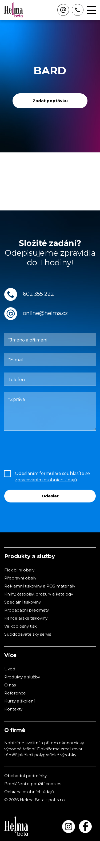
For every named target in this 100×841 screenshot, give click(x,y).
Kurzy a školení (19, 701)
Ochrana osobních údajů (29, 791)
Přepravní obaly (20, 578)
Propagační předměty (26, 610)
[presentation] (44, 449)
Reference (15, 693)
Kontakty (13, 709)
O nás (10, 685)
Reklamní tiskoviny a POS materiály (39, 586)
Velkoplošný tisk (20, 626)
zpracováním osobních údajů (46, 479)
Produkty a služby (22, 676)
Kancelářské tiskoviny (25, 618)
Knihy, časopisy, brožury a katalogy (38, 594)
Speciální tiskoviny (22, 602)
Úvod (9, 668)
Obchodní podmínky (25, 775)
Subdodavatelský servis (27, 634)
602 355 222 (38, 294)
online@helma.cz (45, 313)
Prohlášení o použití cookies (32, 783)
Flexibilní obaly (19, 570)
